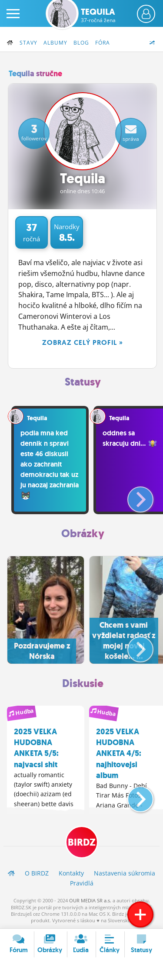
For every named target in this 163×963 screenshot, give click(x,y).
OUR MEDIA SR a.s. (90, 900)
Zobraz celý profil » (82, 342)
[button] (133, 496)
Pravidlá (81, 883)
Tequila (98, 15)
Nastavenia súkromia (124, 873)
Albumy (55, 42)
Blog (81, 42)
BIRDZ (82, 842)
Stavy (28, 42)
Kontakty (71, 873)
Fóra (102, 42)
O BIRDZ (37, 873)
